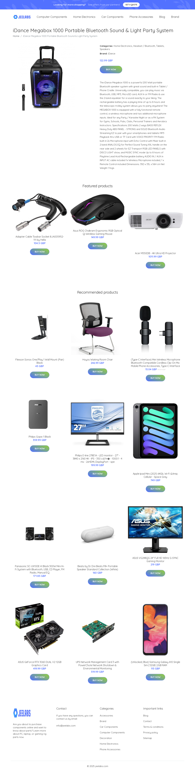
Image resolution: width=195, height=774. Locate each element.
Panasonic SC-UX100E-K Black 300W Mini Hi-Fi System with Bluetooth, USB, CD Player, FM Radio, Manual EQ (39, 572)
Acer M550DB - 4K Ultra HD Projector (155, 255)
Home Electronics (84, 18)
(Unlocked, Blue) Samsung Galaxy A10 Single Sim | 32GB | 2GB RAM (155, 666)
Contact (147, 723)
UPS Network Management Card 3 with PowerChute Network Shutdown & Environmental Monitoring (97, 668)
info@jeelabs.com (66, 728)
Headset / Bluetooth (144, 48)
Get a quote (131, 5)
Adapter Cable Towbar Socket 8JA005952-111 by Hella (40, 241)
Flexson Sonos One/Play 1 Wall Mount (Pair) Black (39, 364)
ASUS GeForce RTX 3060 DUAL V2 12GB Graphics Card (39, 666)
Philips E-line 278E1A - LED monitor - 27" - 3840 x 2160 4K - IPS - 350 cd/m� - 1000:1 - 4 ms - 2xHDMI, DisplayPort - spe (97, 461)
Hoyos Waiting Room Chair (97, 362)
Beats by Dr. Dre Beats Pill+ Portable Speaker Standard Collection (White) (97, 570)
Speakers (105, 51)
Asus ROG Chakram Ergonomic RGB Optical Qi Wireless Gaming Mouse (97, 235)
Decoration (106, 740)
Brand (175, 18)
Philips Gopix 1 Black (40, 439)
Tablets (160, 48)
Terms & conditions (153, 729)
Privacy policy (150, 735)
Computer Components (52, 18)
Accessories (106, 718)
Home (16, 38)
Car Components (112, 18)
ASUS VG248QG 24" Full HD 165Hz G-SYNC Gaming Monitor (155, 562)
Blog (162, 18)
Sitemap (147, 740)
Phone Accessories (141, 18)
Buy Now (111, 72)
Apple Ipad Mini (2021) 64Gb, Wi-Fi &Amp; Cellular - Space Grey (155, 478)
